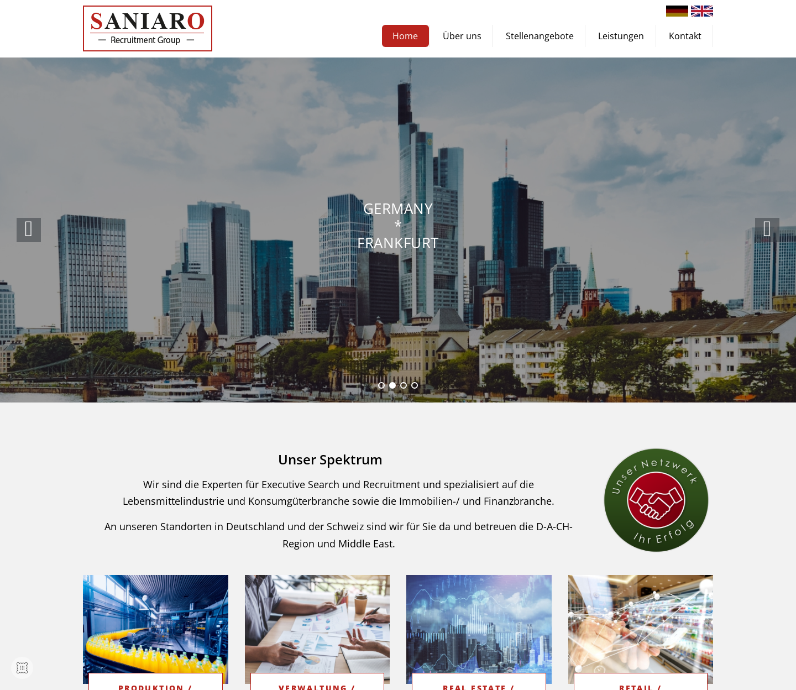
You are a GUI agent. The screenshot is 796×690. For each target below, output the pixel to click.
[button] (767, 230)
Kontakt (685, 36)
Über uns (462, 36)
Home (405, 36)
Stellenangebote (540, 36)
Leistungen (621, 36)
